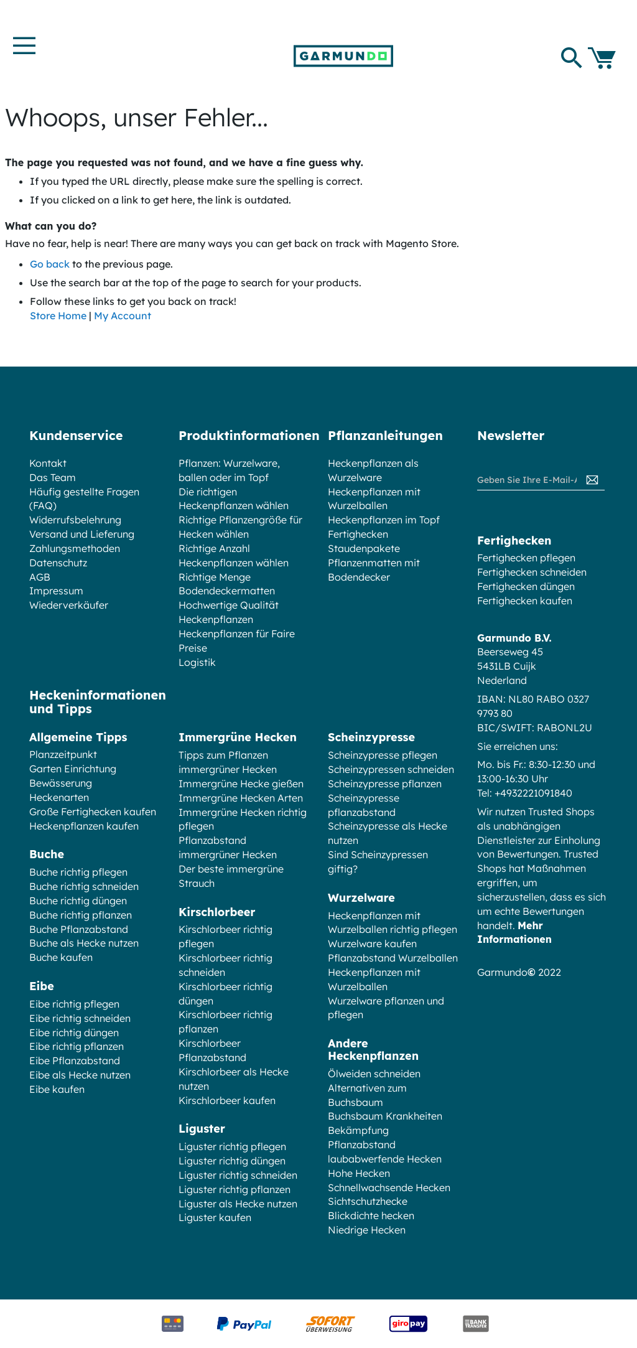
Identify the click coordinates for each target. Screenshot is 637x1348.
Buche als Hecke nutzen (84, 943)
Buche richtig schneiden (84, 886)
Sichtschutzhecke (367, 1201)
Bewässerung (60, 783)
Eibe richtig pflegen (74, 1004)
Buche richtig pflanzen (80, 915)
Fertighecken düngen (526, 586)
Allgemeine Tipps (78, 737)
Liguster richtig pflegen (232, 1146)
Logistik (197, 662)
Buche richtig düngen (78, 900)
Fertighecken (358, 534)
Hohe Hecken (359, 1173)
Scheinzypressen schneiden (391, 769)
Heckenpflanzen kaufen (84, 826)
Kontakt (48, 463)
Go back (50, 264)
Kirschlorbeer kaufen (227, 1100)
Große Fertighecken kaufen (92, 811)
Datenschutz (58, 562)
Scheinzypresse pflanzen (385, 783)
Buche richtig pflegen (78, 872)
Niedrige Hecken (367, 1230)
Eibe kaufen (57, 1089)
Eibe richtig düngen (74, 1032)
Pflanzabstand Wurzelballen (393, 958)
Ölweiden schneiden (374, 1073)
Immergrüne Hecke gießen (241, 783)
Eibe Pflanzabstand (74, 1060)
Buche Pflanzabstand (78, 929)
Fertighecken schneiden (532, 572)
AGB (39, 577)
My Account (122, 315)
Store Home (58, 315)
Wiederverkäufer (68, 605)
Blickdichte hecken (371, 1215)
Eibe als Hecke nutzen (80, 1075)
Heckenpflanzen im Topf (384, 519)
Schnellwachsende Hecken (389, 1187)
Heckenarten (59, 797)
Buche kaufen (61, 957)
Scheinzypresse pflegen (382, 755)
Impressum (56, 590)
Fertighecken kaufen (524, 600)
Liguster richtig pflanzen (235, 1189)
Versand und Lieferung (81, 534)
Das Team (52, 477)
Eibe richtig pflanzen (76, 1046)
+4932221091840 (533, 793)
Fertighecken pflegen (526, 557)
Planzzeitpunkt (63, 754)
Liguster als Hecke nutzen (238, 1203)
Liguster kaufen (215, 1217)
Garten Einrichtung (72, 768)
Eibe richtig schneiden (80, 1018)
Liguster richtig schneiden (238, 1175)
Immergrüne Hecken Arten (241, 798)
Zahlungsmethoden (74, 548)
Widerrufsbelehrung (75, 519)
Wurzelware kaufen (372, 943)
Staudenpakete (364, 548)
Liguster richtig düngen (232, 1160)
